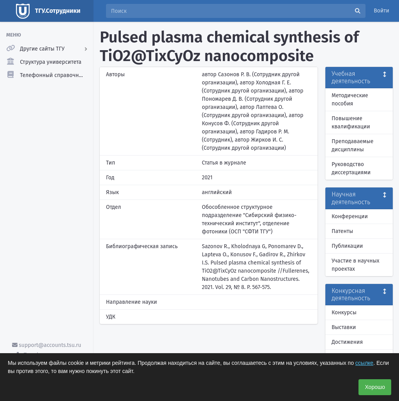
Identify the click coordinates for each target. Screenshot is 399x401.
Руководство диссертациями (351, 168)
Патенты (342, 231)
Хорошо (375, 387)
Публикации (347, 246)
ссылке (364, 363)
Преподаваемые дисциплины (352, 145)
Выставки (344, 327)
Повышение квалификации (351, 122)
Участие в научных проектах (356, 264)
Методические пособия (350, 99)
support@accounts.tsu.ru (46, 345)
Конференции (350, 216)
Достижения (347, 342)
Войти (381, 10)
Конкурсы (344, 312)
